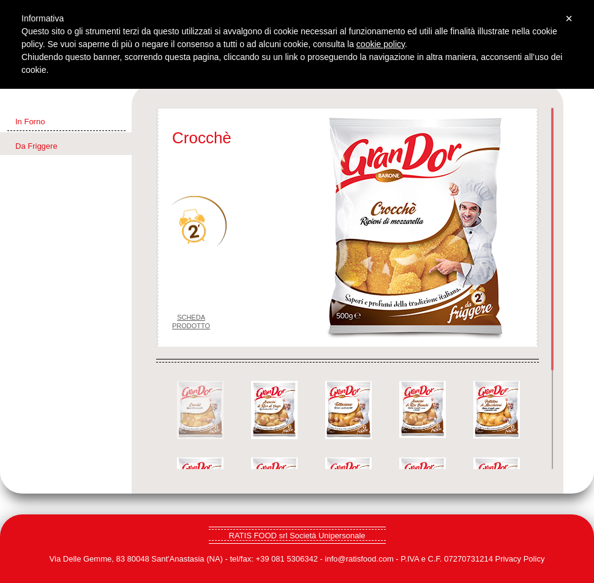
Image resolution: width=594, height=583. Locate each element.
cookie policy (380, 44)
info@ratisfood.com (359, 558)
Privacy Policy (519, 558)
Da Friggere (36, 146)
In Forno (30, 121)
